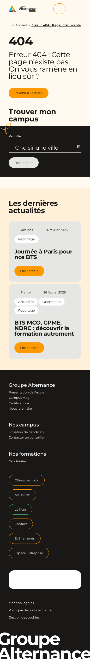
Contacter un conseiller (27, 437)
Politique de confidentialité (30, 610)
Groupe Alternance (32, 385)
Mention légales (21, 603)
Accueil (21, 25)
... (10, 25)
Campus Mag (19, 397)
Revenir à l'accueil (28, 93)
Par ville (15, 136)
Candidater (17, 461)
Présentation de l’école (26, 392)
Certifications (19, 403)
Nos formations (27, 454)
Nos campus (24, 424)
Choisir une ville (47, 147)
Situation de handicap (26, 432)
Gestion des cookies (24, 617)
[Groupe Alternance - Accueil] (24, 9)
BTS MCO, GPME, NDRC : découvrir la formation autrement (44, 328)
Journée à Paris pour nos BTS (43, 254)
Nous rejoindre (20, 408)
